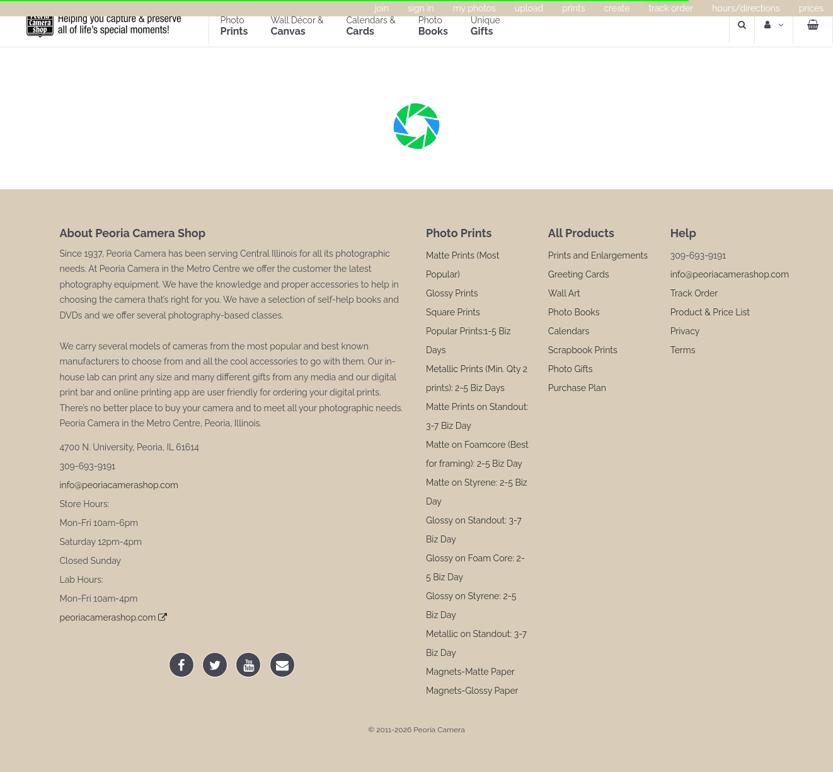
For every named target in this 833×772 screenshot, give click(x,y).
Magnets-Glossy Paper (472, 691)
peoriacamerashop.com (113, 617)
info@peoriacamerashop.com (119, 485)
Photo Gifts (570, 369)
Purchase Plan (577, 388)
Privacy (685, 331)
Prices (811, 8)
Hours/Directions (746, 8)
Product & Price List (710, 312)
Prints (573, 8)
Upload (529, 8)
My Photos (474, 8)
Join (382, 8)
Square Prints (453, 312)
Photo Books (574, 312)
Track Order (670, 8)
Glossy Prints (452, 293)
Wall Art (564, 293)
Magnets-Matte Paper (470, 672)
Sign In (421, 8)
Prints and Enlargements (598, 255)
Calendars (568, 331)
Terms (683, 350)
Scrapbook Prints (583, 350)
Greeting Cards (578, 274)
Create (616, 8)
